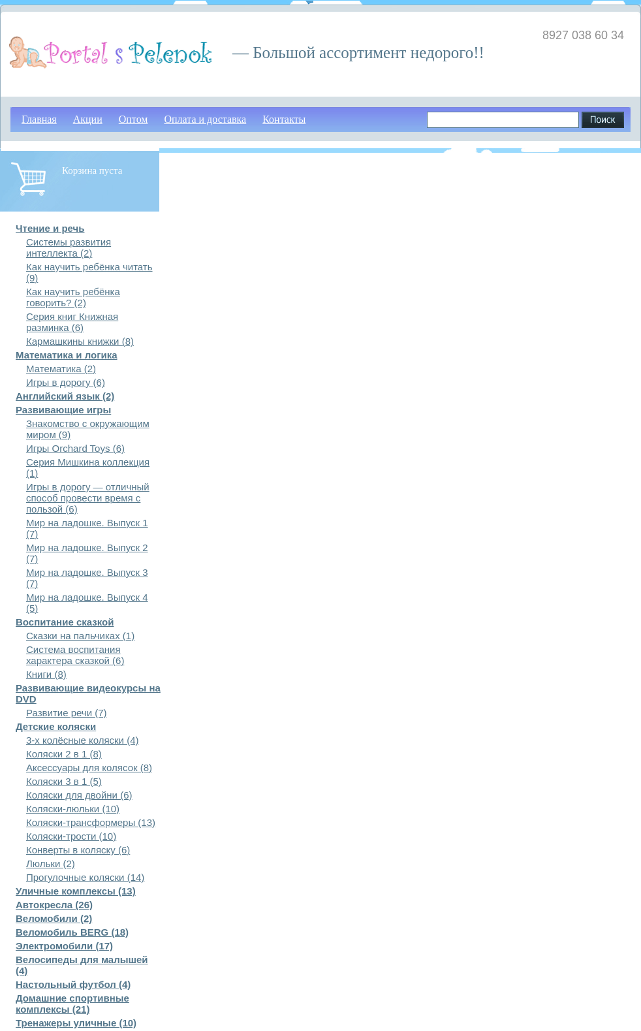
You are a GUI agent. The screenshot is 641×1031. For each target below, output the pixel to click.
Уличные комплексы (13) (76, 890)
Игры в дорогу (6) (65, 382)
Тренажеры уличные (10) (76, 1022)
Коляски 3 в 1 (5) (64, 781)
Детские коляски (56, 726)
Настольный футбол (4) (73, 984)
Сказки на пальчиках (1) (80, 635)
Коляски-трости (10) (71, 836)
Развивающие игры (63, 409)
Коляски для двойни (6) (79, 795)
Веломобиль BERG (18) (72, 932)
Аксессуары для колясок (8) (89, 767)
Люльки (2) (50, 863)
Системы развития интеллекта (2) (68, 247)
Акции (87, 119)
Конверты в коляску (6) (78, 849)
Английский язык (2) (65, 396)
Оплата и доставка (205, 119)
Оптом (133, 119)
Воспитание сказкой (65, 621)
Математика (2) (61, 368)
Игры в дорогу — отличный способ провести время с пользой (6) (87, 498)
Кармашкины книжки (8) (80, 341)
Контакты (283, 119)
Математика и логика (66, 354)
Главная (39, 119)
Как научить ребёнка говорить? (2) (73, 297)
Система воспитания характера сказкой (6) (75, 655)
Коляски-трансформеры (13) (90, 822)
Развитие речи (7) (66, 712)
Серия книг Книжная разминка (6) (72, 322)
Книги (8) (46, 674)
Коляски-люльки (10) (72, 808)
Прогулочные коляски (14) (85, 877)
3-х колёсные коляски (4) (82, 740)
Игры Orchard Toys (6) (75, 448)
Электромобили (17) (64, 945)
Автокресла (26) (54, 904)
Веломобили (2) (54, 918)
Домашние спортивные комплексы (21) (72, 1003)
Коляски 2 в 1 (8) (64, 753)
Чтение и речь (50, 228)
